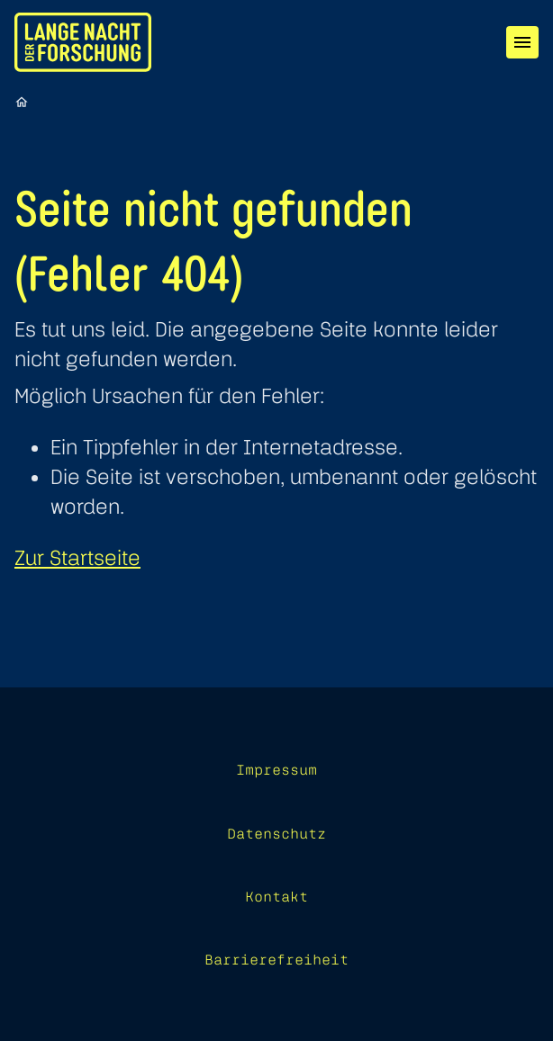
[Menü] (522, 42)
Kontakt (276, 896)
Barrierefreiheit (276, 959)
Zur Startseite (77, 557)
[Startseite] (21, 102)
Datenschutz (276, 833)
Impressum (276, 769)
